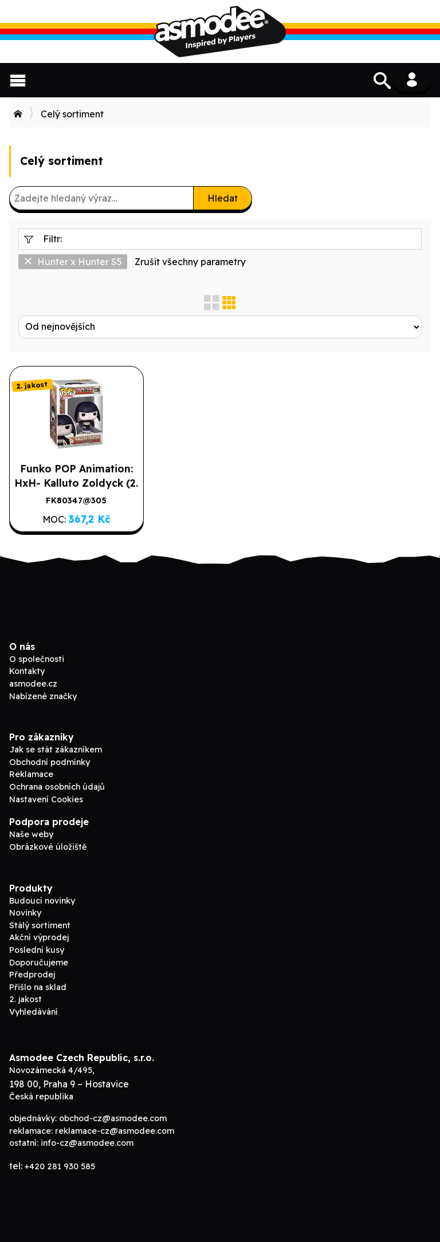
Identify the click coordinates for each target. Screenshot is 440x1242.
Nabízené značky (43, 696)
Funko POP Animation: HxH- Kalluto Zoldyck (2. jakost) (76, 482)
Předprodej (32, 974)
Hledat (222, 198)
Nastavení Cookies (46, 799)
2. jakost (25, 999)
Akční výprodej (39, 937)
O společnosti (36, 659)
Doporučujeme (38, 962)
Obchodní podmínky (49, 762)
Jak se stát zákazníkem (55, 749)
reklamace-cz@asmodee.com (114, 1131)
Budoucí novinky (42, 901)
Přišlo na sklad (37, 987)
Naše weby (31, 834)
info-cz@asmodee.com (87, 1143)
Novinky (25, 913)
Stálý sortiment (39, 925)
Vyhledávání (33, 1012)
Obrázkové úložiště (48, 847)
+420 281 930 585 (60, 1166)
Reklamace (31, 774)
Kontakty (27, 671)
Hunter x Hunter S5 (72, 261)
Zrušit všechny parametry (190, 261)
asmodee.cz (33, 684)
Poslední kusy (36, 950)
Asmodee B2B (220, 31)
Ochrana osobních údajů (57, 787)
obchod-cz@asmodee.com (113, 1118)
